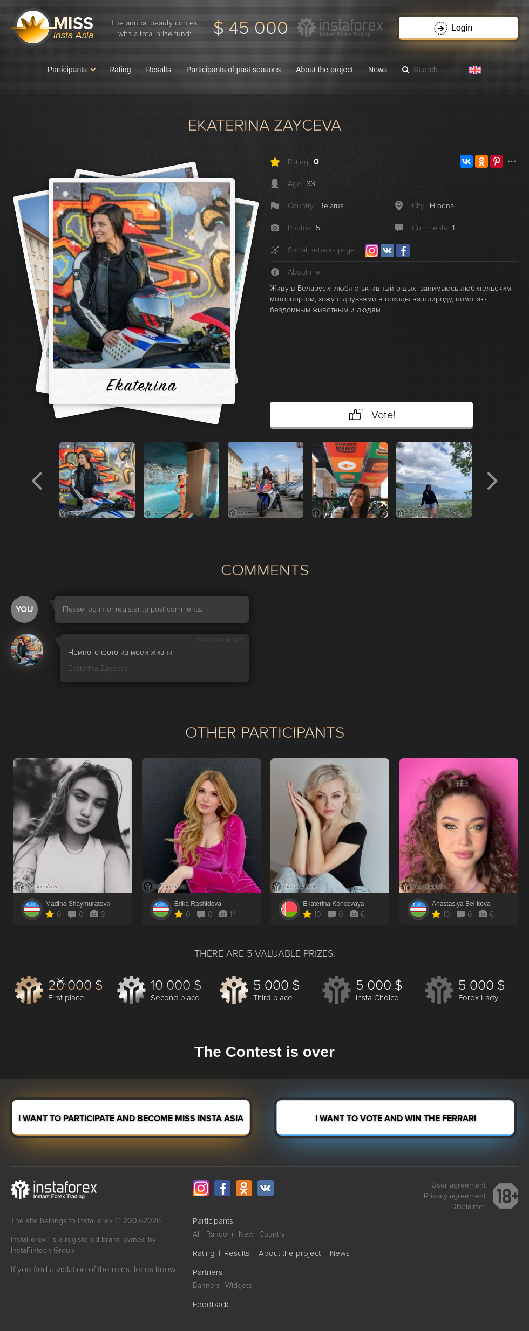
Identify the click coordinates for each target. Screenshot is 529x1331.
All (197, 1234)
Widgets (238, 1285)
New (246, 1234)
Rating (120, 69)
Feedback (211, 1304)
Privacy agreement (455, 1195)
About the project (324, 69)
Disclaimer (468, 1206)
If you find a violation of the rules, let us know (93, 1269)
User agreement (458, 1185)
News (377, 69)
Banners (206, 1285)
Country (272, 1234)
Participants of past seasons (233, 69)
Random (219, 1234)
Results (158, 69)
